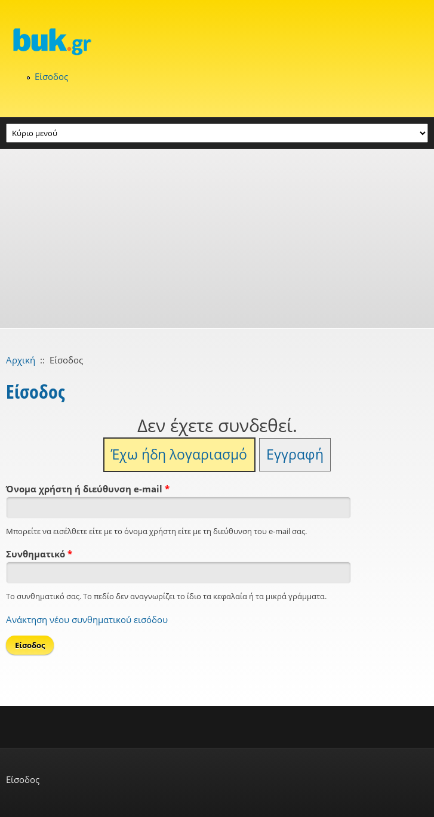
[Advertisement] (217, 238)
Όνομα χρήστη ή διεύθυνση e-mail (88, 489)
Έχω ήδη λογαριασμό (179, 454)
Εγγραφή (295, 454)
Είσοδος (51, 76)
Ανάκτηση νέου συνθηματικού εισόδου (87, 619)
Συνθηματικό (39, 554)
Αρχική (20, 360)
